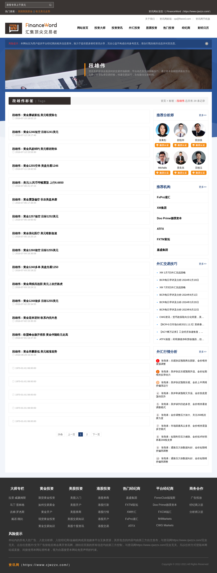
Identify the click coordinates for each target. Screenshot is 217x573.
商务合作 (196, 488)
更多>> (202, 115)
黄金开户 (46, 511)
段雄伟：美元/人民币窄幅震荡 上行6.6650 (38, 182)
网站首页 (82, 27)
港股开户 (103, 518)
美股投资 (76, 488)
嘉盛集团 (162, 249)
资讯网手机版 (203, 18)
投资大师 (99, 27)
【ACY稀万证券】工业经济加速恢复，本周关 (182, 331)
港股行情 (103, 511)
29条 (60, 434)
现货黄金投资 (46, 518)
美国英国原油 (25, 11)
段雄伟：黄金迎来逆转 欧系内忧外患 (34, 317)
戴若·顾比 (17, 518)
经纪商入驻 (196, 504)
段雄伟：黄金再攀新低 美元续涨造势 (34, 351)
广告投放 (196, 497)
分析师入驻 (196, 511)
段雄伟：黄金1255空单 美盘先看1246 (35, 165)
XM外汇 (131, 511)
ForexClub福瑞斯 (164, 497)
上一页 (71, 434)
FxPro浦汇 (163, 197)
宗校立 (198, 167)
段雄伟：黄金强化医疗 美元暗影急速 (34, 233)
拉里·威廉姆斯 (17, 497)
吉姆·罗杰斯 (17, 511)
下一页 (96, 434)
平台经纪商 (164, 488)
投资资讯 (117, 27)
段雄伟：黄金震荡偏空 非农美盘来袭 (34, 199)
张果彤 (162, 140)
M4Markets (165, 518)
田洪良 (198, 140)
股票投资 (151, 27)
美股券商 (75, 511)
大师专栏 (17, 488)
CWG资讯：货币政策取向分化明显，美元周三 (182, 317)
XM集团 (162, 207)
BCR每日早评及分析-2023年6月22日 (179, 309)
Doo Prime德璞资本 (169, 218)
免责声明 (83, 549)
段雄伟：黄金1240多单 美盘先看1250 (35, 267)
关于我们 (150, 18)
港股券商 (103, 497)
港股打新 (103, 504)
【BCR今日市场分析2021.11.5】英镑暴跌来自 (182, 324)
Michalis (162, 167)
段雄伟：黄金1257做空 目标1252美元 (35, 216)
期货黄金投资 (46, 497)
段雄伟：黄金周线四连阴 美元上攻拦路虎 (37, 284)
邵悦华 (180, 140)
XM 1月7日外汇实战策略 (172, 272)
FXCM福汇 (165, 511)
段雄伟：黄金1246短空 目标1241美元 (35, 131)
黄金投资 (47, 488)
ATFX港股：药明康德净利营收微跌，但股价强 (182, 339)
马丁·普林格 (17, 504)
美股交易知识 (76, 518)
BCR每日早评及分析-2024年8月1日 (178, 294)
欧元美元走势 (43, 11)
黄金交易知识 (46, 526)
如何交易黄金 (46, 504)
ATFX (160, 228)
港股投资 (103, 488)
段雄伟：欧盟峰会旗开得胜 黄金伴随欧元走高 (40, 334)
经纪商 (186, 27)
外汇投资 (134, 27)
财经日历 (203, 27)
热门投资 (168, 27)
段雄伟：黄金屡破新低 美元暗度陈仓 (34, 115)
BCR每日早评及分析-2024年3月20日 (179, 302)
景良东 (180, 167)
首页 (163, 100)
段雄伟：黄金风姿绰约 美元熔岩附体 (34, 148)
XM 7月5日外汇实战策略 (172, 287)
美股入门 (75, 497)
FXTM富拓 (163, 239)
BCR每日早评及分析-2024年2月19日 (179, 280)
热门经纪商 (131, 488)
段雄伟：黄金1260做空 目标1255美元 (35, 250)
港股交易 (103, 526)
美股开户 (75, 504)
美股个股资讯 (76, 526)
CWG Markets (164, 525)
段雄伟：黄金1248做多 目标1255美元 (35, 300)
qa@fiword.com (182, 18)
